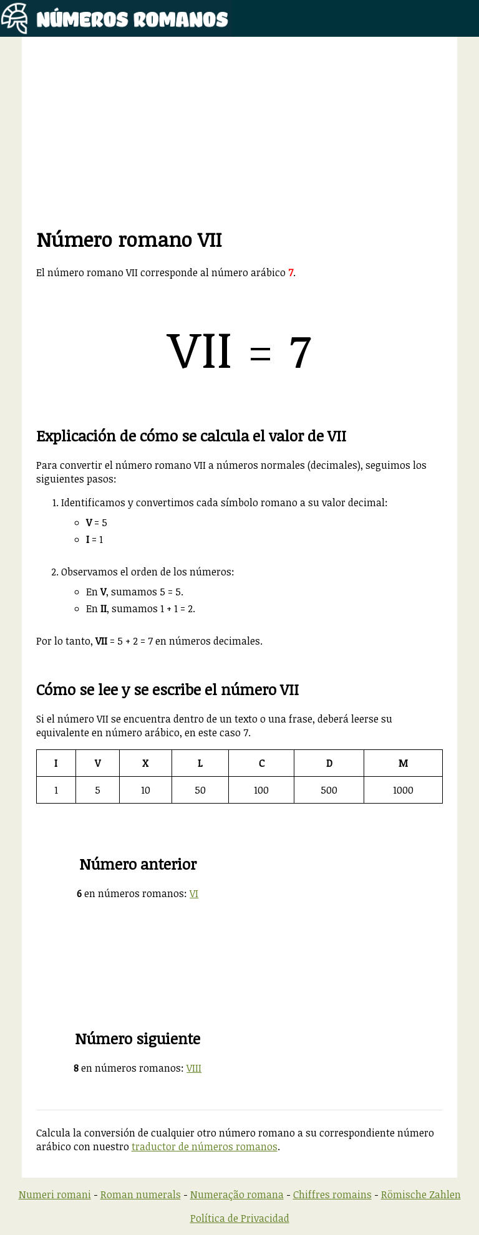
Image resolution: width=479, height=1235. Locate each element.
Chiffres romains (332, 1194)
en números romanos (130, 893)
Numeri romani (55, 1194)
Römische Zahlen (421, 1194)
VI (194, 893)
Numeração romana (237, 1194)
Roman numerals (140, 1194)
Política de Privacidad (239, 1218)
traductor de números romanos (205, 1146)
